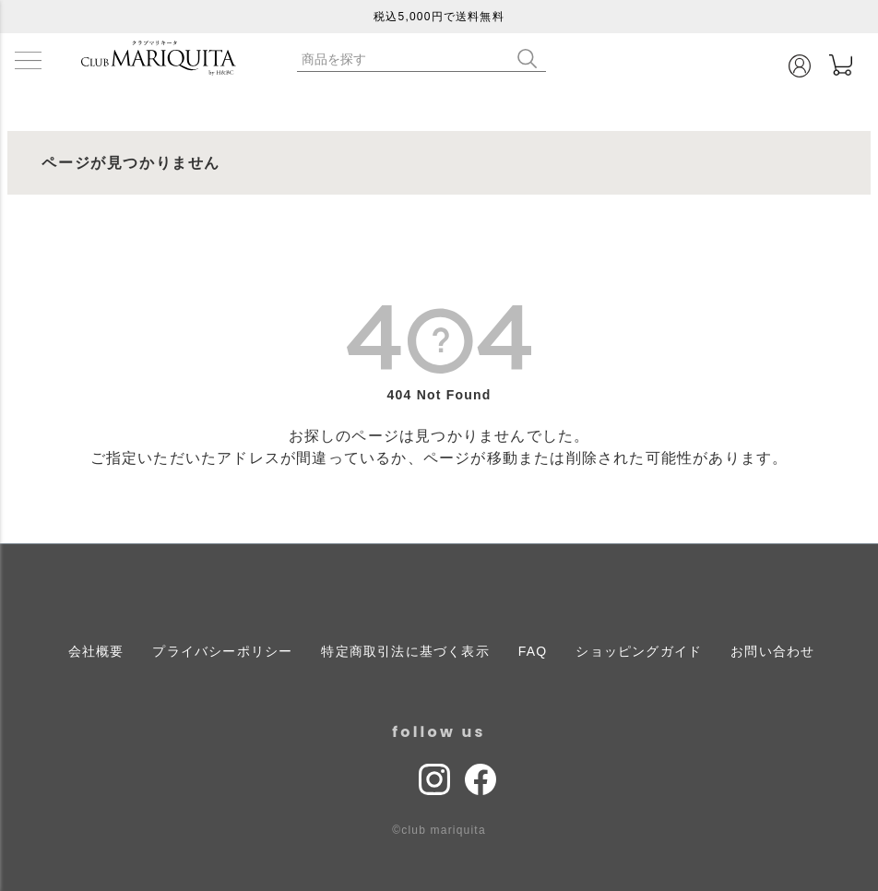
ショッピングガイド (638, 651)
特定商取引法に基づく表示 (405, 651)
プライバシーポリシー (222, 651)
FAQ (533, 651)
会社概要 (96, 651)
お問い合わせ (772, 651)
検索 (531, 58)
